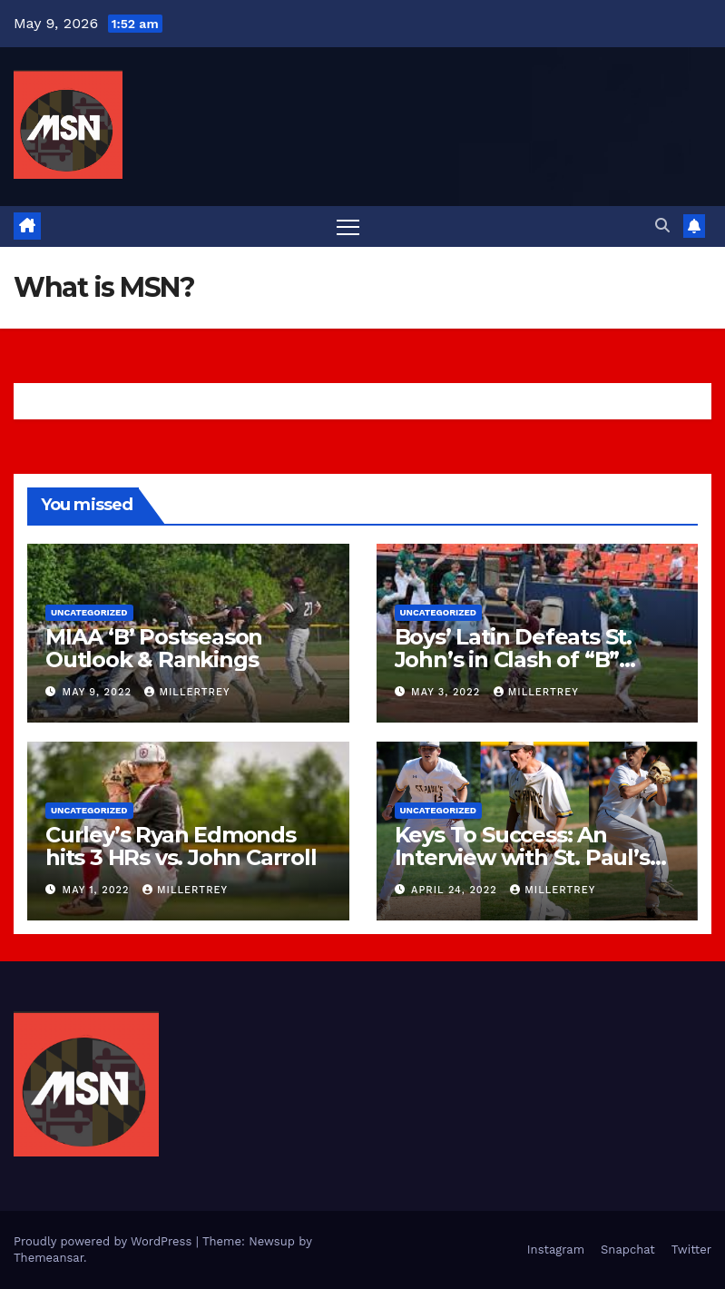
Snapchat (628, 1249)
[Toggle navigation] (348, 226)
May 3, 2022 (448, 692)
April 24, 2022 (456, 890)
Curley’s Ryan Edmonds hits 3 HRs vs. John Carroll (181, 846)
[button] (662, 225)
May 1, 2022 (98, 890)
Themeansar (48, 1257)
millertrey (187, 692)
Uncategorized (89, 612)
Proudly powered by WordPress (105, 1241)
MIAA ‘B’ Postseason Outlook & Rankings (153, 648)
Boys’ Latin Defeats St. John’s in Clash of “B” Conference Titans (513, 659)
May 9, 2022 (99, 692)
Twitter (691, 1249)
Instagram (555, 1249)
